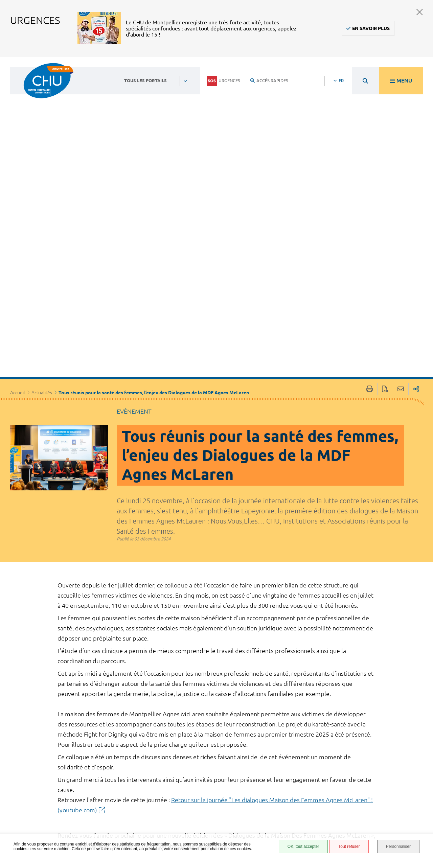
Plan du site (282, 806)
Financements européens (284, 816)
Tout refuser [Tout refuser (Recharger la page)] (349, 846)
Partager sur (416, 204)
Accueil (17, 208)
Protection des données (286, 796)
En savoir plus (371, 28)
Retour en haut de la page (421, 746)
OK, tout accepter (303, 846)
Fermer (419, 12)
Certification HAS (288, 826)
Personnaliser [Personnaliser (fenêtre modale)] (398, 846)
